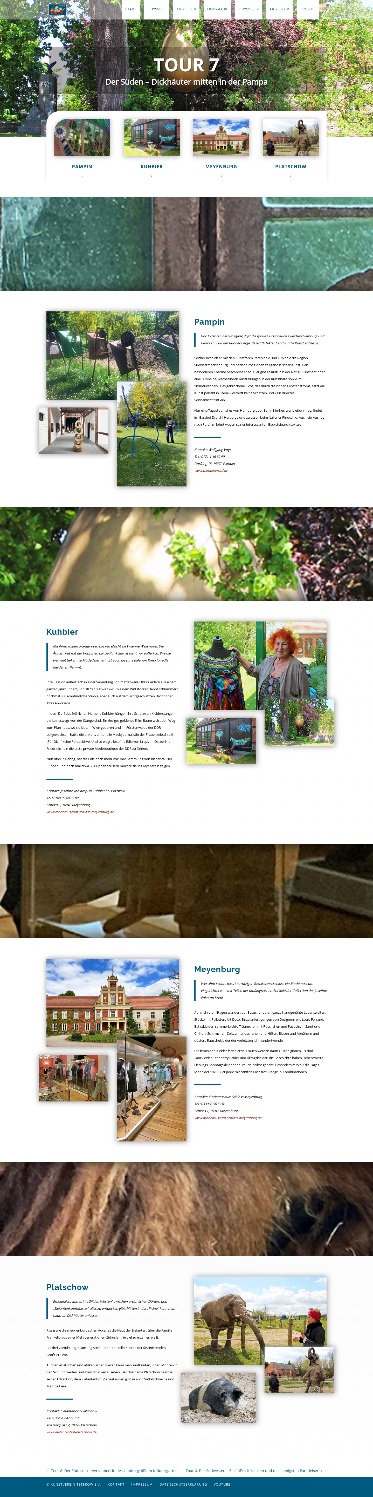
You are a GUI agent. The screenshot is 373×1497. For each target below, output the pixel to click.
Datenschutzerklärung (183, 1484)
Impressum (142, 1484)
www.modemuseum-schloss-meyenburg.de (80, 812)
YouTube (222, 1484)
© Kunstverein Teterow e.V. (73, 1484)
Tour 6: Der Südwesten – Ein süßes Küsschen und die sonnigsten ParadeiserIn (256, 1470)
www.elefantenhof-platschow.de (71, 1432)
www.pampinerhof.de (211, 470)
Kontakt (116, 1484)
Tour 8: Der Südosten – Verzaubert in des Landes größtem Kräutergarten (112, 1470)
